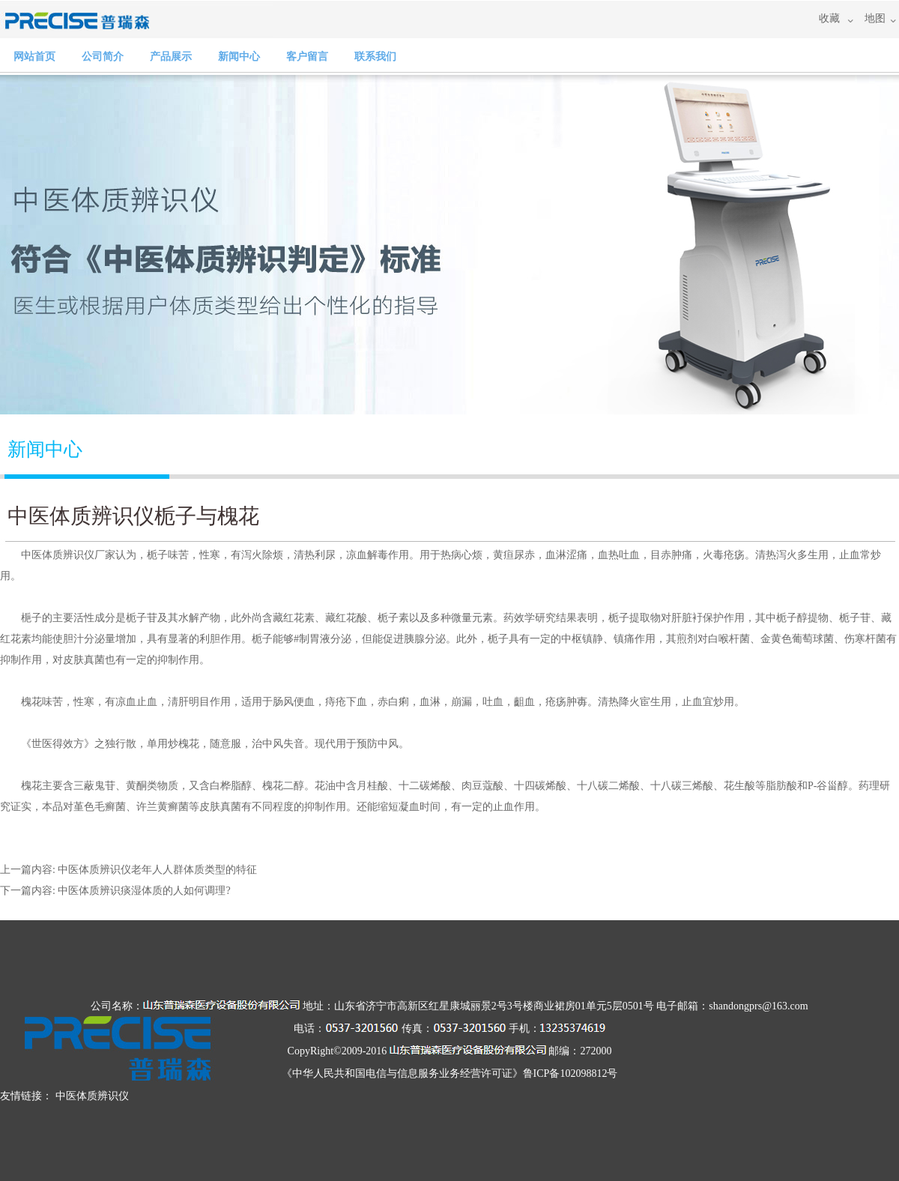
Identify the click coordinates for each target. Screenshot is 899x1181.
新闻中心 (239, 56)
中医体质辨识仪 (92, 1096)
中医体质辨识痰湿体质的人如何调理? (144, 890)
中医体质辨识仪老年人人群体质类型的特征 (157, 869)
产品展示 (171, 56)
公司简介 (103, 56)
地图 (875, 18)
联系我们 (375, 56)
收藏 (829, 18)
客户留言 (307, 56)
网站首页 (34, 56)
